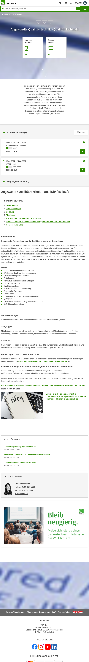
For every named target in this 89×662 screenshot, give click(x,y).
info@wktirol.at (48, 632)
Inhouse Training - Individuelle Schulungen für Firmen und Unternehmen (38, 222)
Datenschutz (44, 612)
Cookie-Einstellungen (15, 612)
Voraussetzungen (13, 209)
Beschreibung (12, 205)
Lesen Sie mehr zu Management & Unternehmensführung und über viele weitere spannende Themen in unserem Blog (66, 396)
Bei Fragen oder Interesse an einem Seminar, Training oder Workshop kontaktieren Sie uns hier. (43, 385)
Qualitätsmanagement (13, 14)
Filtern (81, 132)
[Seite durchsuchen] (40, 8)
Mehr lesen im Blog (14, 225)
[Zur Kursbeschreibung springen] (56, 47)
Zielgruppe (10, 212)
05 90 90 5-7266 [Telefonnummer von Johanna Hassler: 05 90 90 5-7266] (28, 487)
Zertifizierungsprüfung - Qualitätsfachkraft (20, 447)
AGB (54, 612)
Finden (78, 8)
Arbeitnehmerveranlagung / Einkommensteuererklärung (42, 361)
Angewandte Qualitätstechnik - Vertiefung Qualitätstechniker (27, 454)
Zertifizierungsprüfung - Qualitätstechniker (20, 462)
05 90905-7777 (48, 628)
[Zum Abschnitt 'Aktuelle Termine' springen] (32, 47)
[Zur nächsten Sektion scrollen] (44, 74)
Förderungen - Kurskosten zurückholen (23, 218)
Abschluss (10, 215)
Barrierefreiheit (64, 612)
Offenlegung (32, 612)
